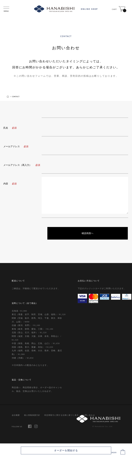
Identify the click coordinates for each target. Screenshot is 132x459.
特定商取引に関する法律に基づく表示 (61, 415)
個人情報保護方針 (32, 415)
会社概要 (16, 415)
